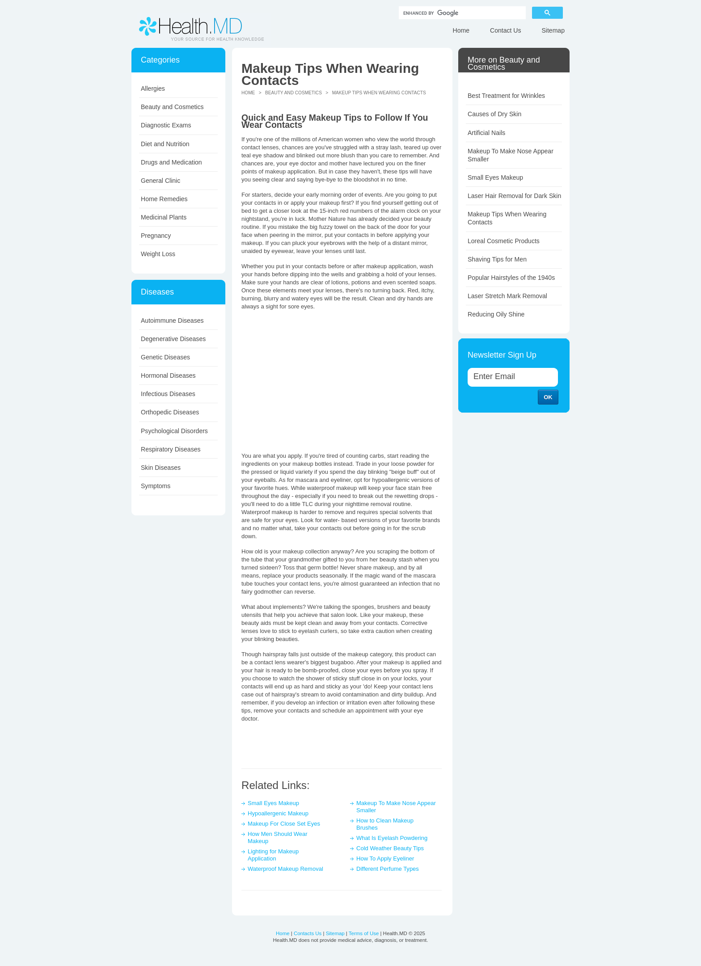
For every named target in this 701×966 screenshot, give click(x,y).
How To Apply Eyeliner (385, 858)
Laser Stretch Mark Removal (507, 296)
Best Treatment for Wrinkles (506, 95)
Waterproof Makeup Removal (285, 868)
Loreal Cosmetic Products (504, 241)
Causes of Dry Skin (494, 114)
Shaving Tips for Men (497, 259)
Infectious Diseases (168, 393)
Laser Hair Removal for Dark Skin (514, 195)
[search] (461, 13)
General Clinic (160, 180)
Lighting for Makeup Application (273, 855)
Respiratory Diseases (171, 449)
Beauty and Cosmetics (172, 106)
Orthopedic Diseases (170, 412)
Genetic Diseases (165, 357)
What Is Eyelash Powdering (391, 838)
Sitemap (553, 30)
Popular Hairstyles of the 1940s (511, 277)
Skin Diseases (161, 467)
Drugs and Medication (171, 162)
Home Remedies (164, 198)
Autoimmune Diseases (172, 320)
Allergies (153, 88)
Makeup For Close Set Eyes (284, 823)
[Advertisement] (341, 380)
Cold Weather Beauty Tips (390, 848)
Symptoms (155, 485)
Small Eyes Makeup (273, 803)
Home (461, 30)
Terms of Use (364, 933)
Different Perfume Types (387, 868)
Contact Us (505, 30)
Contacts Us (307, 933)
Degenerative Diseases (173, 338)
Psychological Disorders (174, 430)
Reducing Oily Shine (496, 314)
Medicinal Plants (163, 217)
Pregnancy (156, 235)
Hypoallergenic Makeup (278, 813)
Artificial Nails (486, 132)
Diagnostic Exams (166, 125)
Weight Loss (158, 253)
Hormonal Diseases (168, 375)
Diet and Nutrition (165, 144)
